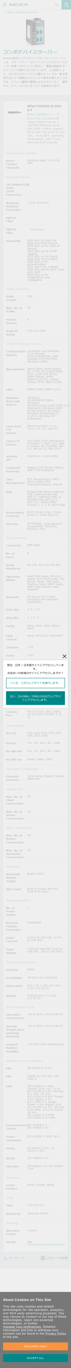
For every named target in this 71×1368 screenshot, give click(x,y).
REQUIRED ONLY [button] (35, 1346)
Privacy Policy (55, 1333)
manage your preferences (22, 1326)
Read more (37, 229)
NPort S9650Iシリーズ (43, 114)
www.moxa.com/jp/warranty (46, 1244)
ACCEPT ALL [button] (35, 1358)
